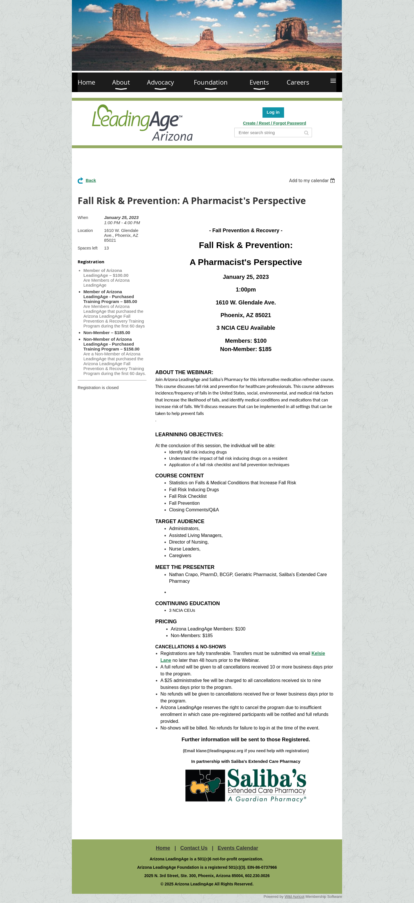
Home (163, 848)
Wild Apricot (294, 896)
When (83, 217)
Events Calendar (238, 848)
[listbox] (312, 180)
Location (85, 230)
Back (91, 180)
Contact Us (194, 848)
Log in (273, 112)
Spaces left (87, 248)
